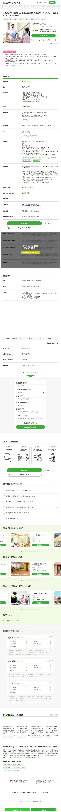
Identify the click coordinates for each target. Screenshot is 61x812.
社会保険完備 (26, 157)
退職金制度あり (36, 160)
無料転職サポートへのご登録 (22, 762)
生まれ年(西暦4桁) (23, 402)
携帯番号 (20, 409)
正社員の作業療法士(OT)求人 (11, 776)
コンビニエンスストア (11, 338)
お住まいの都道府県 (23, 389)
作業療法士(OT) (26, 81)
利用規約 (26, 423)
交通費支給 (33, 157)
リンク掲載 (22, 797)
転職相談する (17, 809)
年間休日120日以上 (33, 135)
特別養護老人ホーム (28, 187)
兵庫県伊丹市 (26, 106)
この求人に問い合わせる (30, 427)
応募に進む (43, 36)
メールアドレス (22, 415)
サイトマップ (15, 797)
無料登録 (52, 2)
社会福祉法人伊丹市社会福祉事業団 (32, 286)
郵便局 (49, 338)
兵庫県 (38, 6)
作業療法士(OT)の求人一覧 (28, 6)
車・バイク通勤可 (26, 160)
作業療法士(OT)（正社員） (29, 365)
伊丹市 (43, 6)
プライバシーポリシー (44, 797)
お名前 (19, 396)
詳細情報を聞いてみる (29, 252)
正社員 (24, 193)
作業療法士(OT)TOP (16, 6)
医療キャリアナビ (6, 6)
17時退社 (25, 119)
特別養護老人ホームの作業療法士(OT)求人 (15, 773)
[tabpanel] (30, 540)
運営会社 (29, 797)
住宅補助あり (53, 157)
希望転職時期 (21, 383)
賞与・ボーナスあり (43, 157)
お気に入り (57, 36)
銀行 (30, 338)
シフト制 (25, 135)
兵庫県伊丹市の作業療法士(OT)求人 (13, 770)
